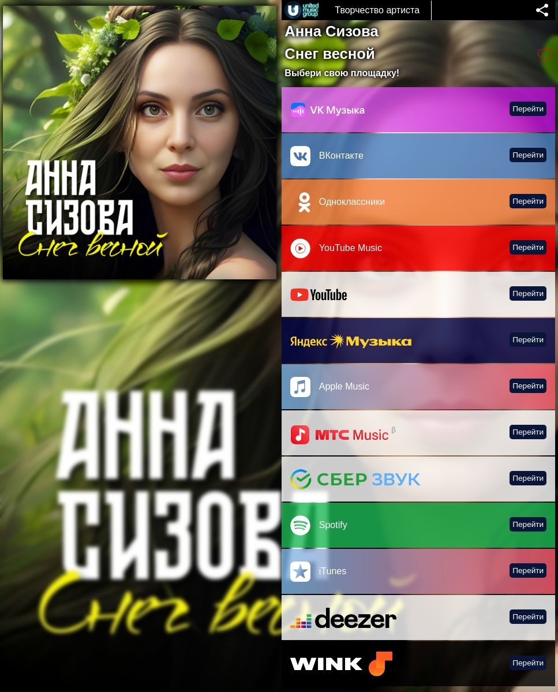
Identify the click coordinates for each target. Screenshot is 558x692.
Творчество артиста (377, 10)
